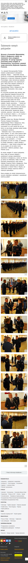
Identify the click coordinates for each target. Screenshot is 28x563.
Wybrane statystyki (21, 504)
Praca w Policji (4, 516)
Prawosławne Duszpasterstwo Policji (9, 499)
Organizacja (4, 494)
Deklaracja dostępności (19, 549)
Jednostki (3, 492)
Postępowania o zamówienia (8, 526)
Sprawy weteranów (20, 533)
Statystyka (3, 502)
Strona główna (4, 26)
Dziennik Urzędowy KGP (7, 513)
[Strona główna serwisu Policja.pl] (2, 13)
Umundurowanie (5, 496)
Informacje (3, 504)
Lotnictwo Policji (10, 485)
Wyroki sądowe (17, 513)
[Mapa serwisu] (4, 13)
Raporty (19, 506)
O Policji (3, 489)
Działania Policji (5, 479)
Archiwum (17, 527)
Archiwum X (4, 483)
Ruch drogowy (11, 483)
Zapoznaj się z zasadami (5, 558)
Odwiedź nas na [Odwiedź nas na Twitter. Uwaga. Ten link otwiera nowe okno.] (4, 543)
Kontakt (3, 530)
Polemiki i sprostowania (6, 487)
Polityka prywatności (4, 560)
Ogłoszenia (18, 519)
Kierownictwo (10, 492)
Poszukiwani (19, 483)
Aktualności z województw (14, 481)
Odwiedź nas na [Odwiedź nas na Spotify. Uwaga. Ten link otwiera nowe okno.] (10, 543)
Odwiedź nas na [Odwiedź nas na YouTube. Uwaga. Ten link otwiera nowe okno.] (4, 541)
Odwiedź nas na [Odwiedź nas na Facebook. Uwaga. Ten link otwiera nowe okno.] (7, 541)
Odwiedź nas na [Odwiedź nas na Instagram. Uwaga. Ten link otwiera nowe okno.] (10, 541)
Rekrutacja (13, 520)
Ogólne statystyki (12, 504)
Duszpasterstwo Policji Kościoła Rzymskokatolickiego (13, 497)
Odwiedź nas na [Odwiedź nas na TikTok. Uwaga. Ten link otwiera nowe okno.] (7, 543)
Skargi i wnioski (10, 533)
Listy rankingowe (5, 520)
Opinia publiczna (5, 508)
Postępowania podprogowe (7, 527)
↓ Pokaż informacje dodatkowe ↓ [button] (14, 472)
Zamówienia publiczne (6, 523)
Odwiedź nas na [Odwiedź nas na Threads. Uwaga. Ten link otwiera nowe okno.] (1, 543)
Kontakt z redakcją (4, 549)
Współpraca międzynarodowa (17, 496)
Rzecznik (3, 533)
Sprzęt (23, 494)
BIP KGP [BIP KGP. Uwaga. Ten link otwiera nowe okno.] (20, 541)
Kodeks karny (4, 506)
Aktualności (11, 26)
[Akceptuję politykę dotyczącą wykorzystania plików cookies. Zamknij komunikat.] (26, 1)
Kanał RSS (1, 541)
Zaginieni (3, 485)
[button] (25, 12)
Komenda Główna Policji (20, 492)
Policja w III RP (11, 494)
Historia (18, 494)
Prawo (2, 511)
